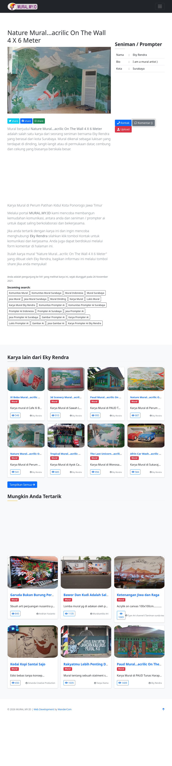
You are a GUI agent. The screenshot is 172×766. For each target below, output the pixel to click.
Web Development (44, 709)
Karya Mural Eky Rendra (22, 305)
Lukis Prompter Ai (19, 323)
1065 (121, 615)
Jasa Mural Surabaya (35, 299)
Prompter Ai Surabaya (49, 311)
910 (55, 415)
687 (135, 415)
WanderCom (65, 709)
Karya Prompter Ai (78, 317)
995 (95, 415)
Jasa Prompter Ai (74, 311)
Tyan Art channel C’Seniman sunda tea (144, 615)
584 (135, 472)
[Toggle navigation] (160, 6)
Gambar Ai (38, 323)
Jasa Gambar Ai (56, 323)
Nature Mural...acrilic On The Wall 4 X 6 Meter (38, 453)
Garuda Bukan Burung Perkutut (35, 595)
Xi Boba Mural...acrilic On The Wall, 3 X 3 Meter (39, 397)
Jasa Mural (14, 299)
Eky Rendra (36, 415)
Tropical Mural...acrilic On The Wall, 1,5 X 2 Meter (80, 453)
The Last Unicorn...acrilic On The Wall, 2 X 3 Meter (121, 453)
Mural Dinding (58, 299)
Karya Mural (76, 299)
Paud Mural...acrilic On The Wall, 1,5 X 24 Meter (119, 397)
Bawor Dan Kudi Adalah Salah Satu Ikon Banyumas (103, 595)
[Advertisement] (59, 177)
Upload (123, 129)
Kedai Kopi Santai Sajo (27, 664)
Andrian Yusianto (45, 613)
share (13, 121)
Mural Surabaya (95, 292)
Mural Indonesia (74, 292)
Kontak (123, 123)
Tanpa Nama (101, 683)
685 (55, 472)
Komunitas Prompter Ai (51, 305)
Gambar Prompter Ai (53, 317)
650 (15, 682)
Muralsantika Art (99, 613)
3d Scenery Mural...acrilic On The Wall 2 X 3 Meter (81, 397)
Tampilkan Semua (22, 485)
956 (95, 472)
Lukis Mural (93, 299)
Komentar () (143, 123)
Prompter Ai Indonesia (21, 311)
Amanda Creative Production (40, 683)
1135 (69, 613)
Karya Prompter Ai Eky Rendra (84, 323)
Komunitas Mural (18, 292)
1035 (69, 682)
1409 (122, 682)
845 (15, 613)
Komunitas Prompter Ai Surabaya (86, 305)
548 (15, 415)
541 (15, 472)
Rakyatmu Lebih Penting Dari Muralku (93, 664)
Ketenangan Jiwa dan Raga (138, 595)
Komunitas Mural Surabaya (46, 292)
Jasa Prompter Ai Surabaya (23, 317)
